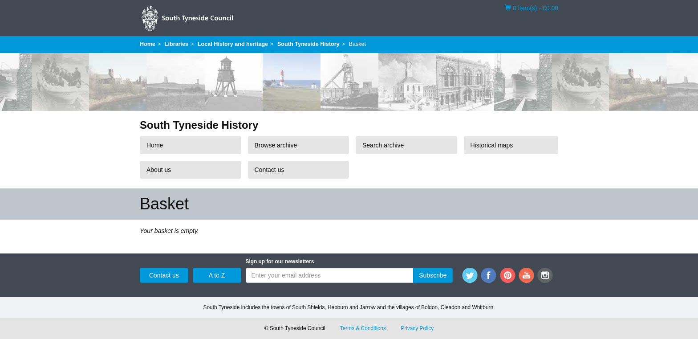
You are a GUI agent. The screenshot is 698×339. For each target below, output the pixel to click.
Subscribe (432, 275)
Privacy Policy (417, 328)
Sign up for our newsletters (280, 261)
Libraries (176, 44)
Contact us (269, 169)
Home (147, 44)
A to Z (217, 275)
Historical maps (492, 145)
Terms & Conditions (363, 328)
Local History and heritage (233, 44)
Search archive (383, 145)
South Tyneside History (308, 44)
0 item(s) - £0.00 (531, 8)
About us (158, 169)
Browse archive (276, 145)
